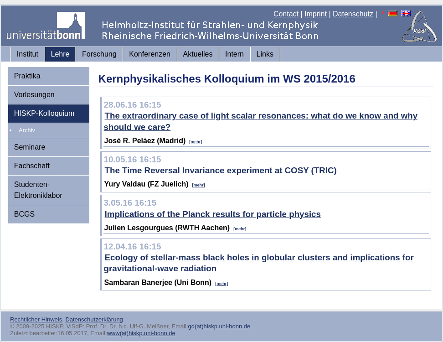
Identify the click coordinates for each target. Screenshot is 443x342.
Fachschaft (32, 166)
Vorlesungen (34, 94)
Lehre (60, 54)
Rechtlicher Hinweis (36, 319)
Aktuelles (198, 54)
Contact (286, 14)
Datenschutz (353, 14)
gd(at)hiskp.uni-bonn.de (219, 326)
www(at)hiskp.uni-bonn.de (141, 333)
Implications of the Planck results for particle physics (213, 214)
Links (265, 54)
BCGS (24, 214)
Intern (234, 54)
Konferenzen (149, 54)
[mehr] (195, 142)
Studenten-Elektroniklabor (38, 190)
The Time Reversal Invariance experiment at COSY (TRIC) (221, 170)
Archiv (27, 130)
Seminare (29, 147)
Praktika (27, 76)
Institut (27, 54)
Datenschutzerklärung (94, 319)
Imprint (315, 14)
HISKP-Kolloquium (44, 113)
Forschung (99, 54)
